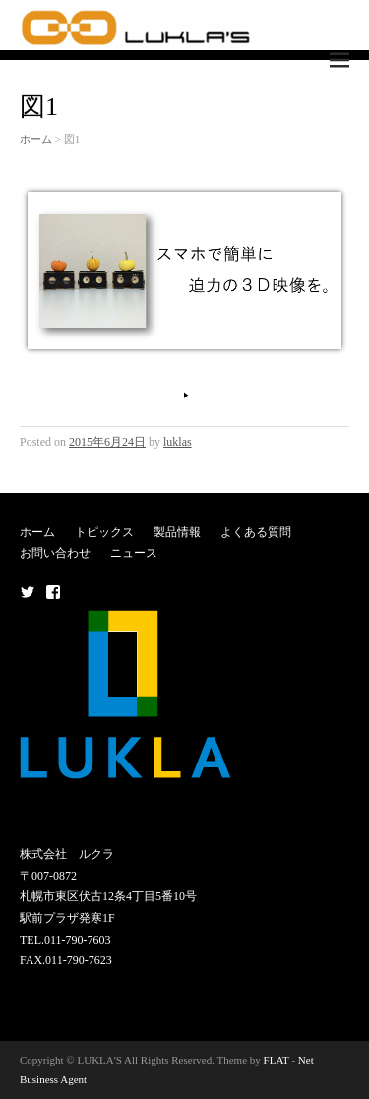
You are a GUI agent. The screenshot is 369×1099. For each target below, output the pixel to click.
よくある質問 (255, 532)
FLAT (276, 1060)
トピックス (104, 532)
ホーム (36, 139)
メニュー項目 (27, 592)
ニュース (133, 553)
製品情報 (177, 532)
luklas (177, 442)
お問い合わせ (55, 553)
